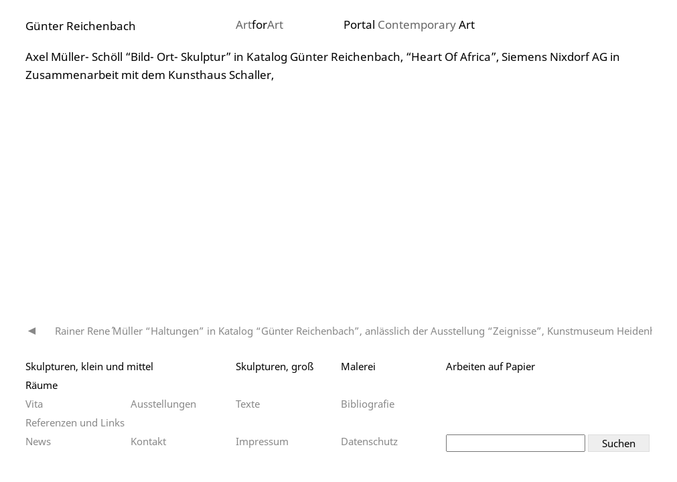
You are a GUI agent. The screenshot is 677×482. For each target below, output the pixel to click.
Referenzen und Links (75, 422)
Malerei (358, 366)
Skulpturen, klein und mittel (89, 366)
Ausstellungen (163, 403)
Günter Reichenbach (80, 25)
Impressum (262, 441)
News (38, 441)
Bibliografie (367, 403)
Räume (41, 385)
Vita (34, 403)
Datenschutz (369, 441)
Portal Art (409, 24)
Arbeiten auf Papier (490, 366)
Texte (248, 403)
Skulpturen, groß (274, 366)
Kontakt (148, 441)
